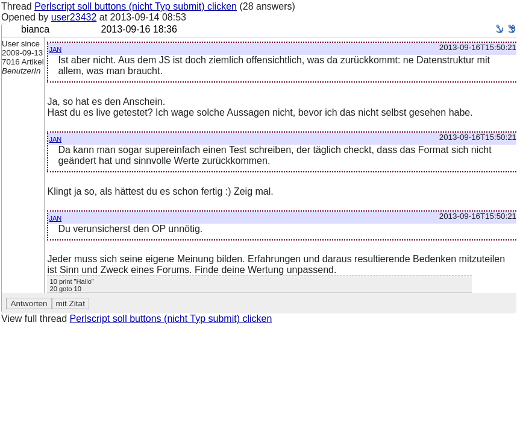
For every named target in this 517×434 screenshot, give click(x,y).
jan (55, 48)
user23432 (74, 17)
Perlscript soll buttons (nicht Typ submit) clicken (135, 6)
